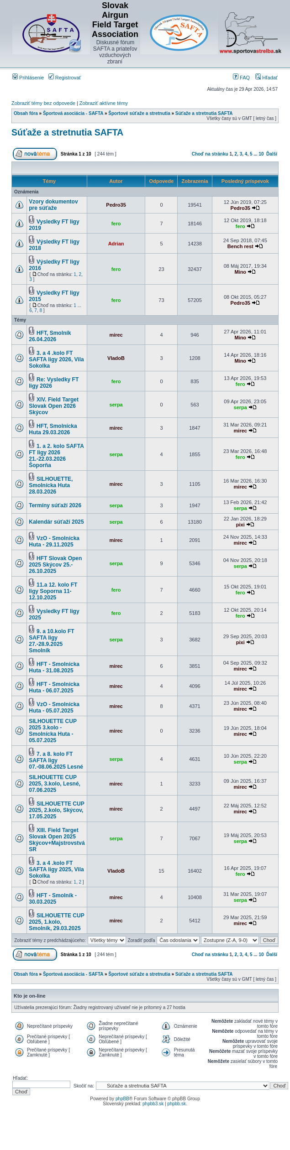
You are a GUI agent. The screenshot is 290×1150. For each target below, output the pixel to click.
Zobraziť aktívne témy (103, 103)
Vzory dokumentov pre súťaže (53, 204)
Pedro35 (116, 205)
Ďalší (271, 153)
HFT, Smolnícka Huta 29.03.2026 (53, 429)
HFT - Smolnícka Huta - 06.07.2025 (54, 687)
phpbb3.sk (152, 1103)
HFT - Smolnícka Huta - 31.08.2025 (54, 667)
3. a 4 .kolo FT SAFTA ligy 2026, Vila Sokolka (56, 359)
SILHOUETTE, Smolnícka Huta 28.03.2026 (51, 485)
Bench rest (240, 246)
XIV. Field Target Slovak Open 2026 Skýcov (54, 406)
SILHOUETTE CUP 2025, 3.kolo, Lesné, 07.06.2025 (54, 783)
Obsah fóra (26, 113)
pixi (240, 524)
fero (116, 223)
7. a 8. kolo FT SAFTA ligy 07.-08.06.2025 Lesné (56, 760)
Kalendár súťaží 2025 (56, 522)
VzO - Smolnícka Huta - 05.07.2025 (54, 707)
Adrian (116, 243)
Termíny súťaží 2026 (55, 505)
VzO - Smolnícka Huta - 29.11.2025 (54, 541)
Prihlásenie (28, 77)
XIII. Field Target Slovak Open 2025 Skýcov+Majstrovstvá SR (56, 840)
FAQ (241, 77)
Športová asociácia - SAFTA (73, 113)
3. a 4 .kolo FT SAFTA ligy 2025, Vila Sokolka (56, 869)
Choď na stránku (210, 153)
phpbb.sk (176, 1103)
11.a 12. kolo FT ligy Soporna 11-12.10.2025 (53, 591)
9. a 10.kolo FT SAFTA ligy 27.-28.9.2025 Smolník (51, 641)
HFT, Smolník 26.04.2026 (50, 336)
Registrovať (64, 77)
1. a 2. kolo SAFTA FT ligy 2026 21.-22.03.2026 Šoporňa (56, 455)
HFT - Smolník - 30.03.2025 (53, 898)
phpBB (122, 1098)
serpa (115, 404)
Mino (240, 272)
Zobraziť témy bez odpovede (43, 103)
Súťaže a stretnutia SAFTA (204, 113)
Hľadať (266, 77)
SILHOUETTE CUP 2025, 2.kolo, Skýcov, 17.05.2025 (56, 810)
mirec (115, 335)
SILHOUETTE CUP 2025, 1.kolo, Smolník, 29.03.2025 (56, 921)
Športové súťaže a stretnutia (139, 113)
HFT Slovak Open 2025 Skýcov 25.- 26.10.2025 (55, 564)
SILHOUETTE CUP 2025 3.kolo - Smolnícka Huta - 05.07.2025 (52, 731)
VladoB (116, 358)
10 (261, 153)
